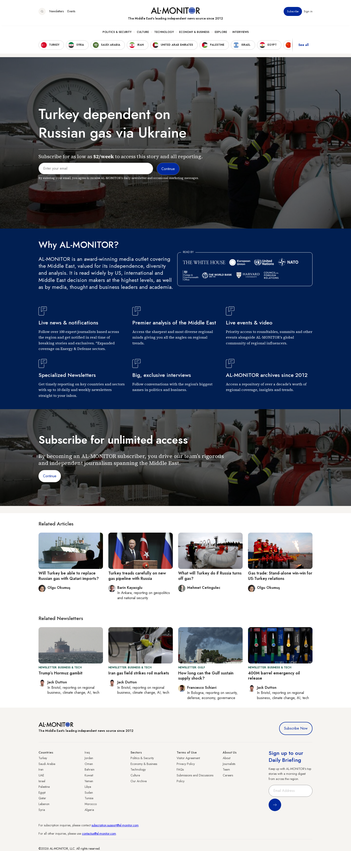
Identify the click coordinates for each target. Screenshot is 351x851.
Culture (143, 33)
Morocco (91, 804)
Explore (221, 33)
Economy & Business (194, 33)
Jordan (89, 758)
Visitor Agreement (188, 758)
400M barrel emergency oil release (274, 675)
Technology (164, 33)
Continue (49, 476)
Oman (89, 764)
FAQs (180, 769)
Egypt (42, 792)
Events (71, 13)
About (226, 758)
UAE (41, 775)
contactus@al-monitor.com (99, 833)
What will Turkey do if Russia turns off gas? (210, 575)
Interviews (240, 33)
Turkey (43, 758)
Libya (88, 786)
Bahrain (89, 769)
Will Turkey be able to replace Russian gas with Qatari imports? (69, 575)
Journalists (229, 764)
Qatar (42, 798)
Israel (42, 781)
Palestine (44, 786)
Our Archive (139, 781)
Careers (228, 775)
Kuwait (89, 775)
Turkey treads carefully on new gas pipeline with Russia (137, 575)
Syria (42, 810)
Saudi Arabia (47, 764)
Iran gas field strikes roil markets (138, 673)
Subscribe (293, 13)
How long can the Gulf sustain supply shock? (205, 675)
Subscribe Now (296, 728)
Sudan (89, 792)
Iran (41, 769)
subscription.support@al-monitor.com (115, 825)
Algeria (89, 810)
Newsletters (56, 13)
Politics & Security (117, 33)
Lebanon (44, 804)
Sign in (308, 13)
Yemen (89, 781)
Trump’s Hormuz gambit (60, 673)
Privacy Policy (186, 764)
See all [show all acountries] (303, 47)
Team (226, 769)
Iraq (87, 752)
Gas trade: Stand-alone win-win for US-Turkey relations (280, 575)
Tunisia (89, 798)
